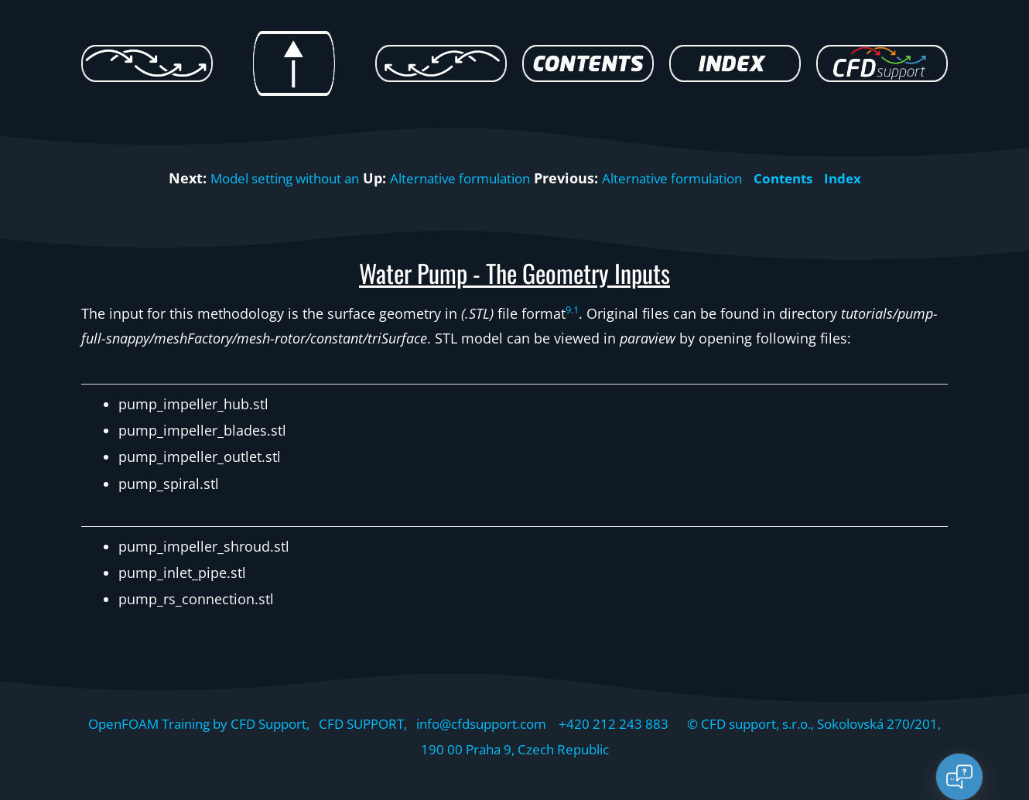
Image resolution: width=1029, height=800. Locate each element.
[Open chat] (959, 777)
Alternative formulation (458, 178)
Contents (800, 178)
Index (862, 178)
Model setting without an (271, 178)
